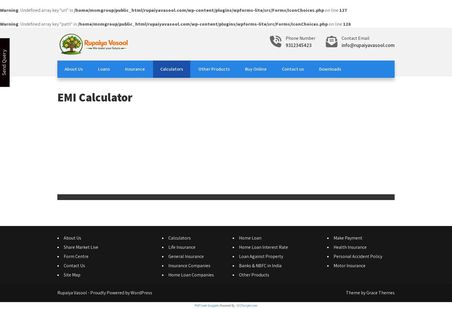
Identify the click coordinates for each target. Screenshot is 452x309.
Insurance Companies (189, 266)
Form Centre (76, 256)
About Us (74, 69)
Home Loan (250, 238)
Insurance (135, 69)
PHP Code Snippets (207, 306)
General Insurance (186, 256)
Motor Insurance (350, 266)
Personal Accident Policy (358, 256)
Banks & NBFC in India (260, 266)
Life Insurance (181, 247)
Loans (104, 69)
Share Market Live (81, 247)
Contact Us (74, 266)
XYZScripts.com (247, 306)
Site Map (72, 275)
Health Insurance (350, 247)
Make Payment (348, 238)
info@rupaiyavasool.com (368, 45)
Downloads (330, 69)
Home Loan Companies (191, 275)
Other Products (214, 69)
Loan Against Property (261, 256)
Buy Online (256, 69)
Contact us (293, 69)
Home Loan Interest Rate (263, 247)
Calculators (171, 69)
